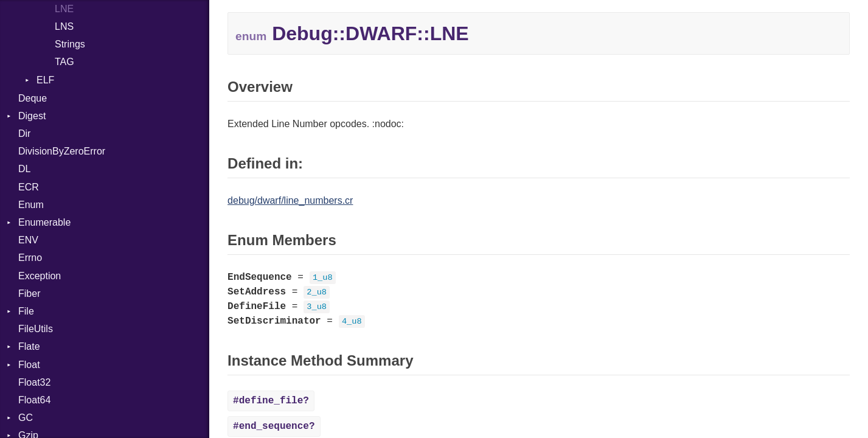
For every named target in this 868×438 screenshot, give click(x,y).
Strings (70, 44)
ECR (28, 187)
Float (29, 365)
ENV (28, 240)
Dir (24, 133)
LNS (64, 26)
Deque (32, 98)
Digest (32, 116)
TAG (64, 62)
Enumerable (44, 222)
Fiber (29, 293)
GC (25, 417)
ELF (45, 80)
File (26, 311)
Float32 (34, 382)
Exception (39, 276)
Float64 (34, 400)
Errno (30, 257)
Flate (29, 346)
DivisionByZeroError (61, 151)
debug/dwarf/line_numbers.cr (290, 200)
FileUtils (35, 329)
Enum (31, 205)
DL (24, 169)
